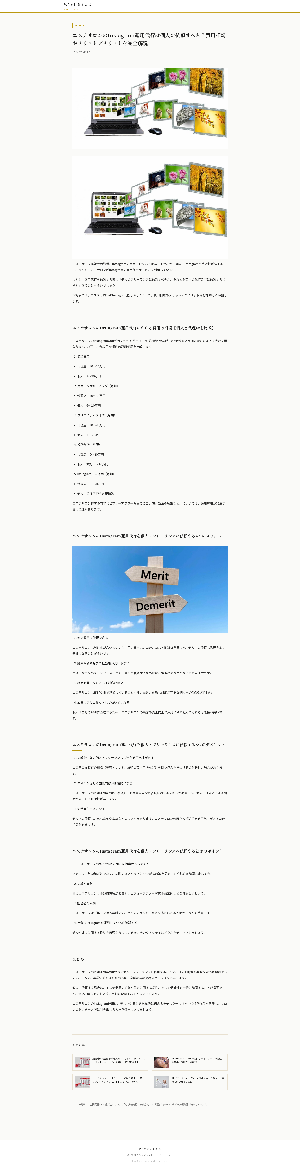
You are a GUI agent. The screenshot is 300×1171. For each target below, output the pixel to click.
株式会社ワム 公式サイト (140, 1154)
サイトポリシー (165, 1154)
